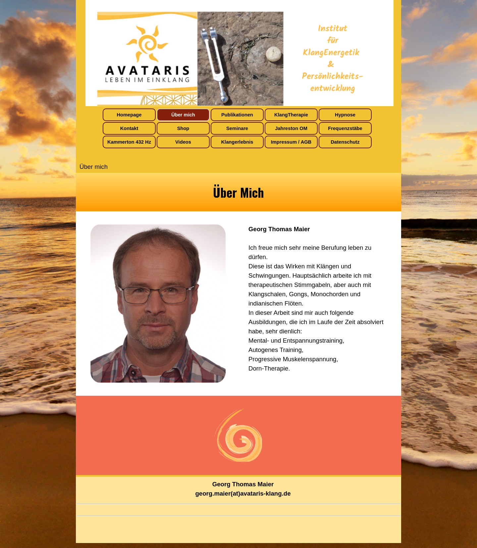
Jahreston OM (291, 128)
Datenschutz (345, 142)
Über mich (183, 114)
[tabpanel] (238, 192)
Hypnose (345, 114)
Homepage (129, 114)
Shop (183, 128)
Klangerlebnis (237, 142)
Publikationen (237, 114)
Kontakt (129, 128)
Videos (183, 142)
